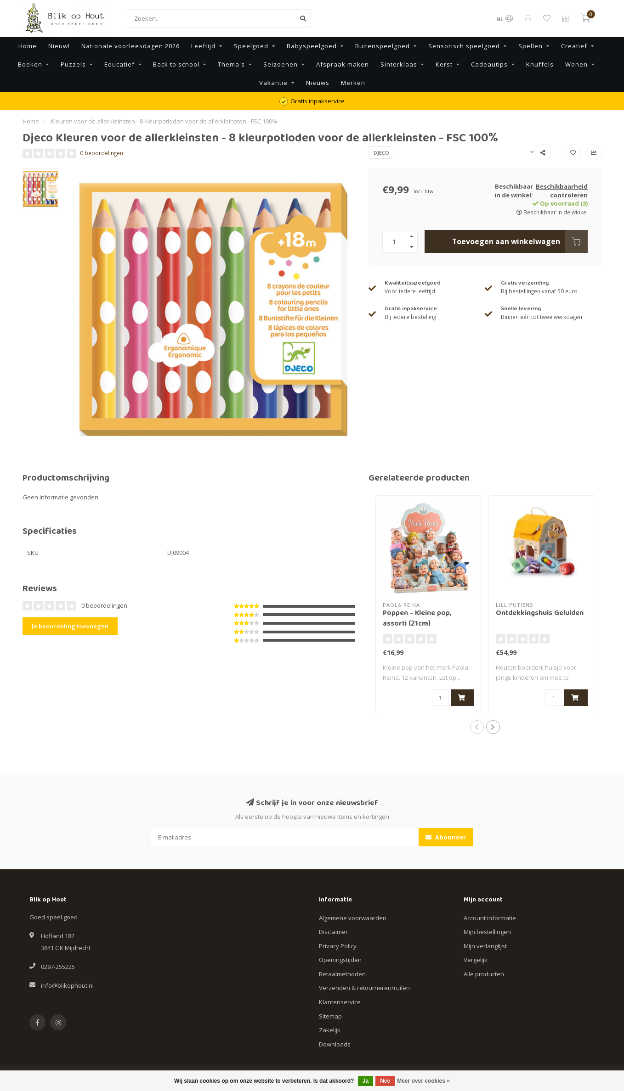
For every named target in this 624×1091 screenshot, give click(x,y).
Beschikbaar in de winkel (552, 212)
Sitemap (330, 1016)
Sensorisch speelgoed (464, 46)
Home (27, 46)
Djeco (381, 152)
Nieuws (317, 82)
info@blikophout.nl (67, 985)
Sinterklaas (398, 64)
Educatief (119, 64)
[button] (477, 727)
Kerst (444, 64)
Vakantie (273, 82)
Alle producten (484, 974)
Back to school (176, 64)
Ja (366, 1081)
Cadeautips (489, 64)
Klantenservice (340, 1002)
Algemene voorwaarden (352, 918)
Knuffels (540, 64)
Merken (353, 82)
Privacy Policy (338, 946)
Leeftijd (203, 46)
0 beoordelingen (101, 153)
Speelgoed (251, 46)
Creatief (574, 46)
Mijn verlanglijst (485, 946)
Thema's (231, 64)
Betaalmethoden (342, 974)
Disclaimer (333, 932)
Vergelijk (476, 960)
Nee (385, 1081)
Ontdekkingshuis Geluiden (540, 613)
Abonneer (445, 837)
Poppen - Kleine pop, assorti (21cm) (417, 619)
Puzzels (73, 64)
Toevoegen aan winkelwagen (520, 241)
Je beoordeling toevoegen (70, 626)
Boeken (30, 64)
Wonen (576, 64)
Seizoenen (280, 64)
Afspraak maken (342, 64)
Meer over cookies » (423, 1081)
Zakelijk (329, 1030)
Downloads (335, 1044)
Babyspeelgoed (312, 46)
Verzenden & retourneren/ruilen (364, 988)
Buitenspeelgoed (382, 46)
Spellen (530, 46)
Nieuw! (59, 46)
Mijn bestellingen (487, 932)
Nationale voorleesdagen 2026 (130, 46)
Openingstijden (340, 960)
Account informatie (490, 918)
